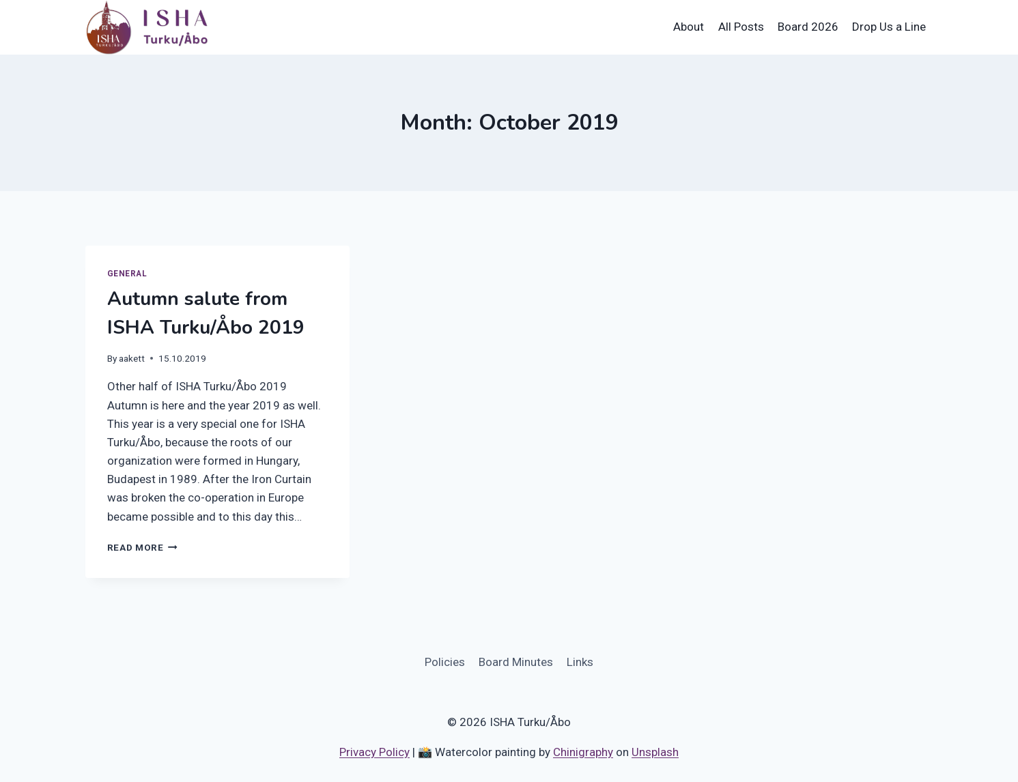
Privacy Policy (374, 752)
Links (580, 662)
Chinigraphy (583, 752)
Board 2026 (808, 26)
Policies (445, 662)
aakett (132, 358)
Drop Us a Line (889, 26)
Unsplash (655, 752)
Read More (142, 547)
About (688, 26)
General (127, 273)
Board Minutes (516, 662)
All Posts (741, 26)
